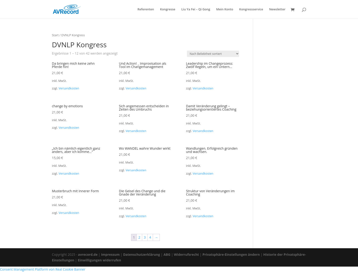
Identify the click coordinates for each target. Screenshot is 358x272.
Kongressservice (251, 9)
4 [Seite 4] (150, 237)
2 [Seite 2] (139, 237)
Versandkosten (69, 88)
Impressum (110, 254)
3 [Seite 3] (145, 237)
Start (55, 35)
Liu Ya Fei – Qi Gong (195, 9)
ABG (167, 254)
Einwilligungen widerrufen (99, 260)
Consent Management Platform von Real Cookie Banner (42, 269)
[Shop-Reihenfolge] (213, 54)
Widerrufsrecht (186, 254)
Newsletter (277, 9)
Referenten (145, 9)
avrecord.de (87, 254)
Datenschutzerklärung (141, 254)
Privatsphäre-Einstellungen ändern (231, 254)
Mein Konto (224, 9)
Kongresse (167, 9)
